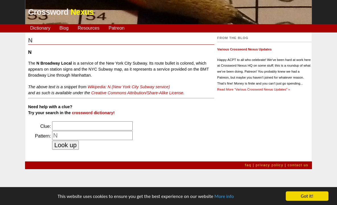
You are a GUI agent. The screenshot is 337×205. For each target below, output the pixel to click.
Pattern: (43, 136)
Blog (64, 28)
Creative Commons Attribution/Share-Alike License (137, 93)
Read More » (253, 89)
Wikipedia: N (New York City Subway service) (129, 87)
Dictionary (40, 28)
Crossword (61, 12)
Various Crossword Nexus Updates (244, 49)
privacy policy (269, 165)
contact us (298, 165)
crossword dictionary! (93, 112)
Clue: (45, 126)
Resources (88, 28)
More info (224, 197)
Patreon (116, 28)
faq (248, 165)
